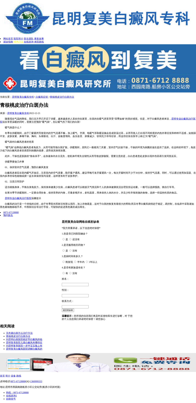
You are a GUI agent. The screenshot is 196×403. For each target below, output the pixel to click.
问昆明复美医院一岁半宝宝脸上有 (24, 345)
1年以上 (93, 262)
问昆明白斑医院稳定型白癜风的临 (24, 339)
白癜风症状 (42, 97)
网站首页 (8, 38)
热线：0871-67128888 (17, 392)
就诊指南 (8, 42)
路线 (18, 376)
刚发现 (69, 262)
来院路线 (39, 42)
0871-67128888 (11, 212)
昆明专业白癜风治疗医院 (18, 198)
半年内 (80, 262)
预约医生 (8, 215)
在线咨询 (29, 42)
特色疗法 (18, 42)
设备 (13, 376)
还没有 (76, 239)
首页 (2, 376)
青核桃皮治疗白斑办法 (62, 97)
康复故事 (39, 38)
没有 (74, 250)
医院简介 (18, 38)
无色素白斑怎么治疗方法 (19, 333)
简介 (7, 376)
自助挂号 (11, 399)
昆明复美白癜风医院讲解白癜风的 (24, 349)
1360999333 (36, 381)
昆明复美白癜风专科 (23, 97)
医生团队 (29, 38)
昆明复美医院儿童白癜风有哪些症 (24, 342)
